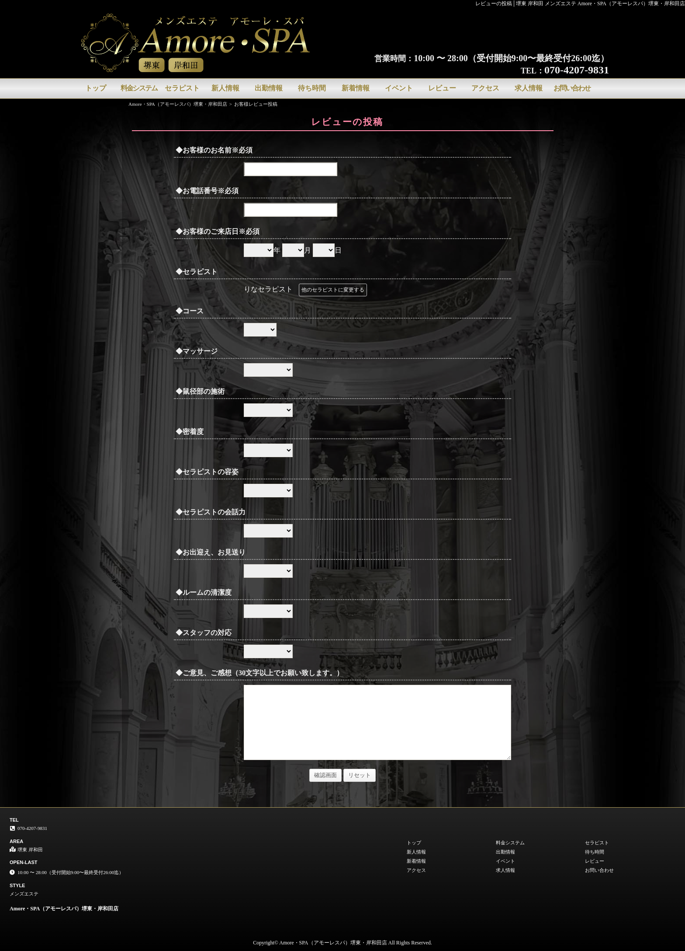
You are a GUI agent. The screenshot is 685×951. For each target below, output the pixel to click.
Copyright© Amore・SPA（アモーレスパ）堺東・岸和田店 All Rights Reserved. (342, 943)
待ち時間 (312, 88)
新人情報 (225, 88)
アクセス (485, 88)
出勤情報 (269, 88)
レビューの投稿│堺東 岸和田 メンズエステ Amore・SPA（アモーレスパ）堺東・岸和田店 (580, 3)
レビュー (442, 88)
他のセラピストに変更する (332, 290)
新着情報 (356, 88)
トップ (95, 88)
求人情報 (529, 88)
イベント (399, 88)
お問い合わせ (572, 88)
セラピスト (182, 88)
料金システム (139, 88)
